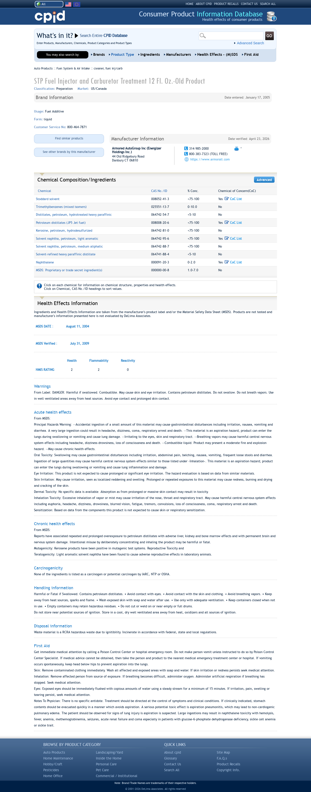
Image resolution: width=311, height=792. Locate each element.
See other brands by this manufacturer (69, 152)
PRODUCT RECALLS (226, 4)
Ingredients (150, 54)
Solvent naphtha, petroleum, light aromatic (67, 238)
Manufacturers (178, 54)
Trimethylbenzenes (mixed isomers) (61, 207)
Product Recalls (228, 764)
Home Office (53, 776)
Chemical (44, 191)
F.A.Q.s (222, 758)
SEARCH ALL (268, 4)
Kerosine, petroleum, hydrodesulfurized (64, 230)
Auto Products (54, 752)
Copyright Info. (228, 770)
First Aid (251, 54)
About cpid (172, 752)
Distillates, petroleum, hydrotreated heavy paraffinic (74, 214)
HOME (189, 4)
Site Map (223, 752)
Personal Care (106, 764)
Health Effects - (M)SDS (217, 54)
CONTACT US (249, 4)
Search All (171, 770)
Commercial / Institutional (116, 776)
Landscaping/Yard (109, 752)
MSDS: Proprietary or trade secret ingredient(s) (69, 270)
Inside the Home (109, 758)
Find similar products (69, 138)
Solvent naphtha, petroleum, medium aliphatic (69, 246)
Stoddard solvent (47, 199)
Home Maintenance (58, 758)
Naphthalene (45, 262)
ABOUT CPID (204, 4)
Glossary (170, 758)
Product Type (122, 54)
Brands (99, 54)
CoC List (233, 199)
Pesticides (51, 770)
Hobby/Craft (52, 764)
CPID (50, 16)
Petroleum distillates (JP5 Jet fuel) (61, 223)
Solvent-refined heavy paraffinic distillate (65, 254)
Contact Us (172, 764)
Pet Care (102, 770)
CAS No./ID (159, 191)
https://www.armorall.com (210, 159)
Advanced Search (250, 43)
